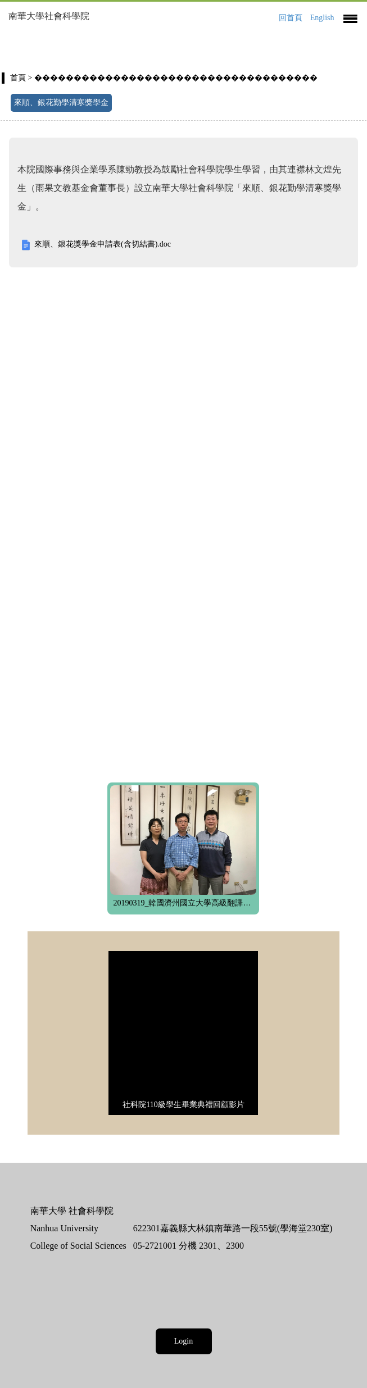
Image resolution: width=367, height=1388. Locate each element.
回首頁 (290, 17)
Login (183, 1341)
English (322, 17)
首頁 (18, 78)
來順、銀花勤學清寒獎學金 (61, 102)
